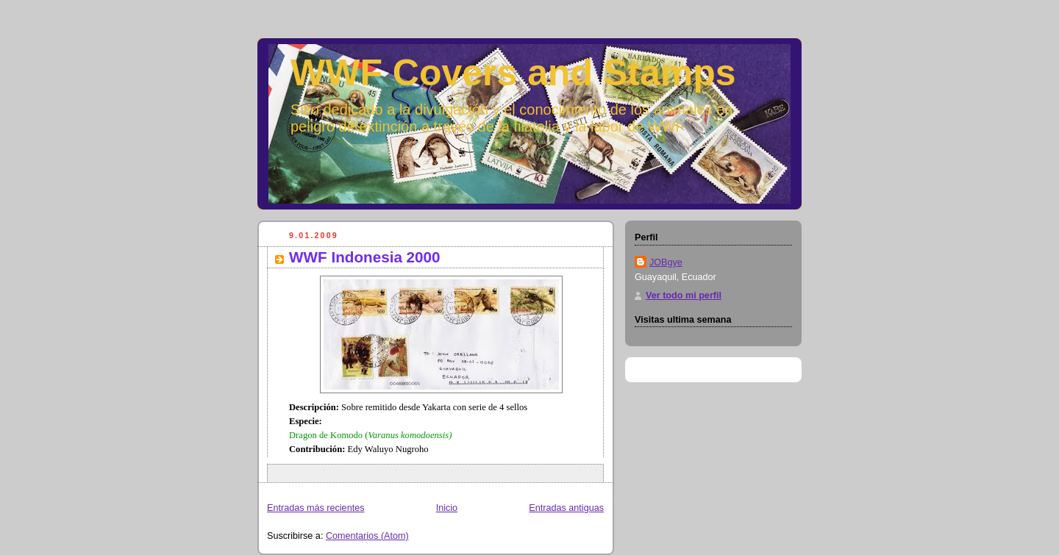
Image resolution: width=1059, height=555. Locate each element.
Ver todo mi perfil (683, 295)
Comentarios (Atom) (367, 536)
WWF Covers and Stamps (513, 72)
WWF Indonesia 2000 (365, 256)
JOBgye (665, 262)
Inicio (446, 508)
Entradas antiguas (566, 508)
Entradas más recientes (315, 508)
